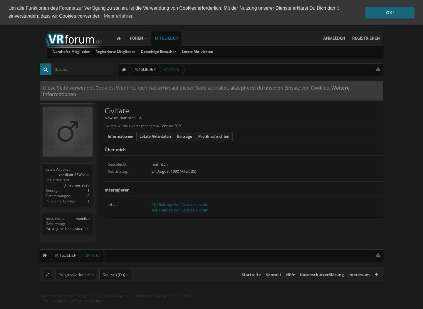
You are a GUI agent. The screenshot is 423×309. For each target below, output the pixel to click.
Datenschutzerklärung (322, 285)
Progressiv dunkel (74, 285)
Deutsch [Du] (114, 285)
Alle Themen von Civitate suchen (180, 209)
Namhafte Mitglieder (142, 51)
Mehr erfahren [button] (119, 16)
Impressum (359, 285)
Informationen (120, 136)
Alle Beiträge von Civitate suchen (180, 203)
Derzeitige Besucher (230, 51)
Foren (142, 38)
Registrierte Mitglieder (187, 51)
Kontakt (273, 285)
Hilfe (290, 285)
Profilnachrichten (213, 136)
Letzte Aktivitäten (269, 51)
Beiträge (184, 136)
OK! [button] (390, 12)
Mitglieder (172, 38)
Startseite (251, 285)
